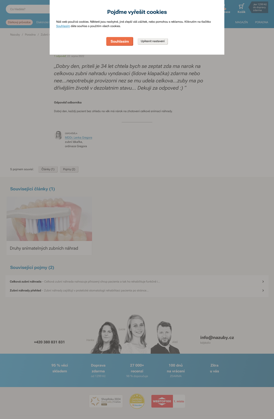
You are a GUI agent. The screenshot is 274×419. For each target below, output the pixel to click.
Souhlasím (63, 26)
